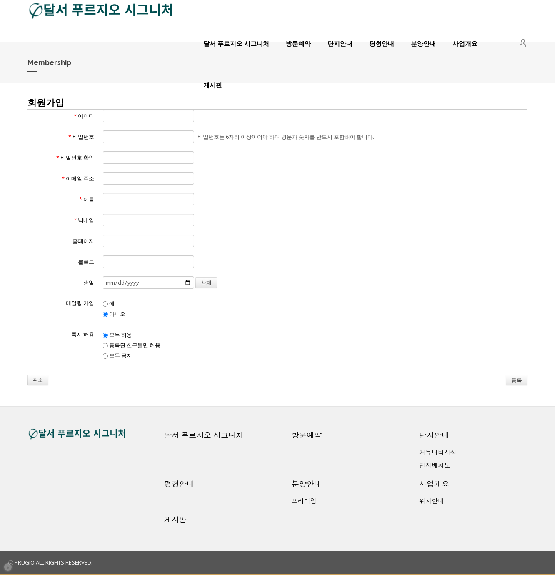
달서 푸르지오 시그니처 (236, 43)
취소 (38, 379)
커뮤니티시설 (438, 452)
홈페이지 (83, 241)
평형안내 (381, 43)
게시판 (212, 85)
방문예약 (298, 43)
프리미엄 (304, 501)
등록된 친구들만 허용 (131, 345)
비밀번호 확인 (75, 157)
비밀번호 (81, 136)
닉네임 (84, 220)
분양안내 (423, 43)
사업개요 (465, 43)
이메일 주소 (78, 178)
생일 (88, 282)
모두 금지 (117, 355)
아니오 (113, 314)
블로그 (86, 261)
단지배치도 (434, 465)
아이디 (84, 116)
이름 (86, 199)
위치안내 (431, 501)
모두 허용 (117, 334)
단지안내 (340, 43)
